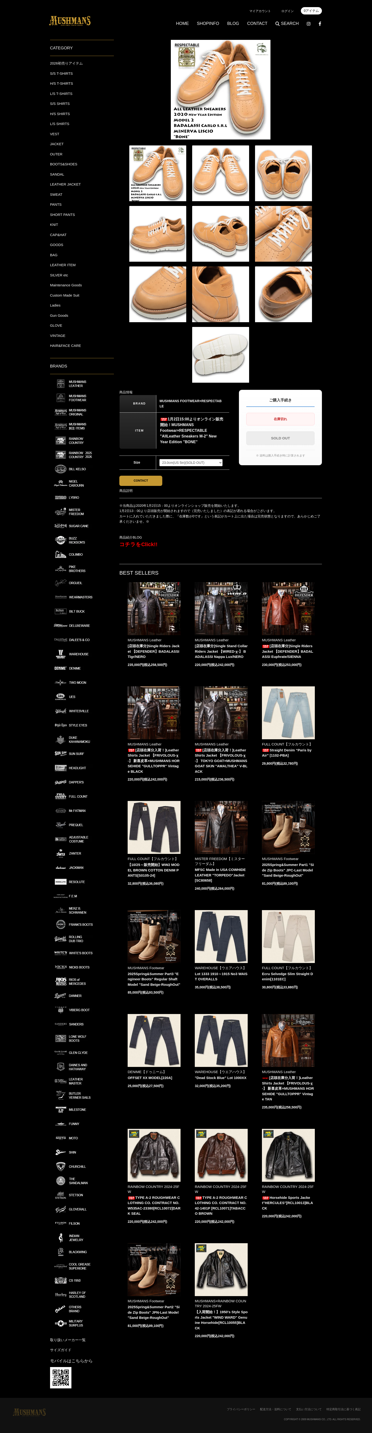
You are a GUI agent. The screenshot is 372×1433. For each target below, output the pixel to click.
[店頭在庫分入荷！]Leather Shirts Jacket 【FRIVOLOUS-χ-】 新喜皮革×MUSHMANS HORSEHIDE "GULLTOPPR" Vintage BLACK (154, 762)
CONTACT (257, 23)
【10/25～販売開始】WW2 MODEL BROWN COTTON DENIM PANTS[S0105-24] (153, 871)
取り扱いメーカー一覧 (68, 1340)
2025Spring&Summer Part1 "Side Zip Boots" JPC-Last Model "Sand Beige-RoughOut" (288, 871)
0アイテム (311, 11)
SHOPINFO (208, 23)
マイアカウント (260, 11)
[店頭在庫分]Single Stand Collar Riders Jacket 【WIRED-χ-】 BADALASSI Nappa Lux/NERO (221, 652)
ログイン (287, 11)
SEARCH (287, 23)
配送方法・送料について (275, 1409)
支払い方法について (309, 1409)
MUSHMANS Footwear (280, 860)
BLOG (233, 23)
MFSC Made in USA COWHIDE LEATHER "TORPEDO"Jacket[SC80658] (220, 876)
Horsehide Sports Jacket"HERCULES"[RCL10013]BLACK (287, 1204)
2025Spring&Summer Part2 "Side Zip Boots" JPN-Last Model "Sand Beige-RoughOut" (154, 1313)
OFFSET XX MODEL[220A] (150, 1079)
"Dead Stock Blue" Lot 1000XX (220, 1079)
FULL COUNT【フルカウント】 (287, 745)
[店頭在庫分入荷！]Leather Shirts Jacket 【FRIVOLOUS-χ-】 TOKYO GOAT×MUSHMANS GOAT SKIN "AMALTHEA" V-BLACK (221, 762)
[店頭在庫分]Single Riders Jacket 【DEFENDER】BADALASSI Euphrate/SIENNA (287, 652)
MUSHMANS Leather (145, 641)
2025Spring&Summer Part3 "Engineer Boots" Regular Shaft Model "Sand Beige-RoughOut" (154, 980)
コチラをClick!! (138, 545)
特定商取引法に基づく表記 (343, 1409)
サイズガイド (60, 1350)
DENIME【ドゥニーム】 (147, 1073)
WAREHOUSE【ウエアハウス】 (220, 969)
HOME (182, 23)
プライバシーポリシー (241, 1409)
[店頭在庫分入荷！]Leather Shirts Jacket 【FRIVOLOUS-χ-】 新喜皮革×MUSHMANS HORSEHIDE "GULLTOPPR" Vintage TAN (288, 1089)
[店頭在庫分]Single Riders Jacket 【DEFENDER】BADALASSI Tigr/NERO (153, 652)
